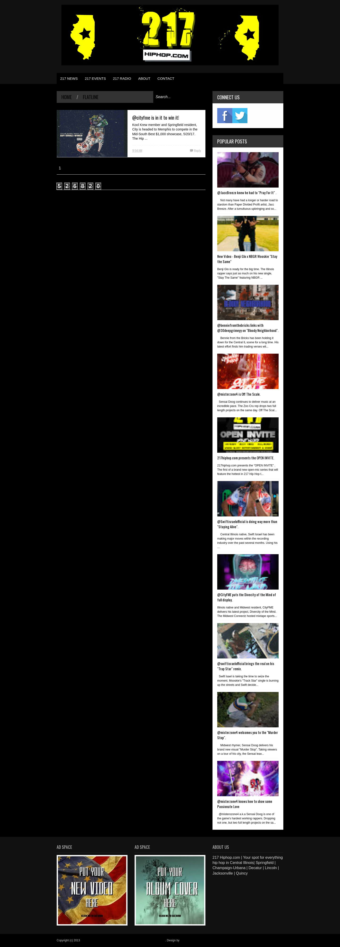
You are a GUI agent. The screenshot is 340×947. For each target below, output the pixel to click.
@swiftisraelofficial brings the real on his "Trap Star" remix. (245, 666)
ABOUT (144, 78)
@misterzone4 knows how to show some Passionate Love (244, 804)
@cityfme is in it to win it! (155, 117)
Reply (197, 150)
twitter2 (239, 115)
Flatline (90, 97)
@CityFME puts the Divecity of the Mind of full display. (246, 597)
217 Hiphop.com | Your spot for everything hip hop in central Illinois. (123, 940)
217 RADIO (122, 78)
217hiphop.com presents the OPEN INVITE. (245, 457)
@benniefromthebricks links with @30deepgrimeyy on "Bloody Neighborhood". (247, 328)
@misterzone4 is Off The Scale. (238, 394)
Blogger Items (189, 940)
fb (224, 115)
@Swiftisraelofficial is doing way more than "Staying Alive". (247, 524)
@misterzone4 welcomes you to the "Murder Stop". (247, 735)
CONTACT (165, 78)
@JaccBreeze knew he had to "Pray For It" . (246, 192)
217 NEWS (69, 78)
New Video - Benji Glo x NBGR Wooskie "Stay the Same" (247, 259)
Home (66, 97)
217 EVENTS (95, 78)
